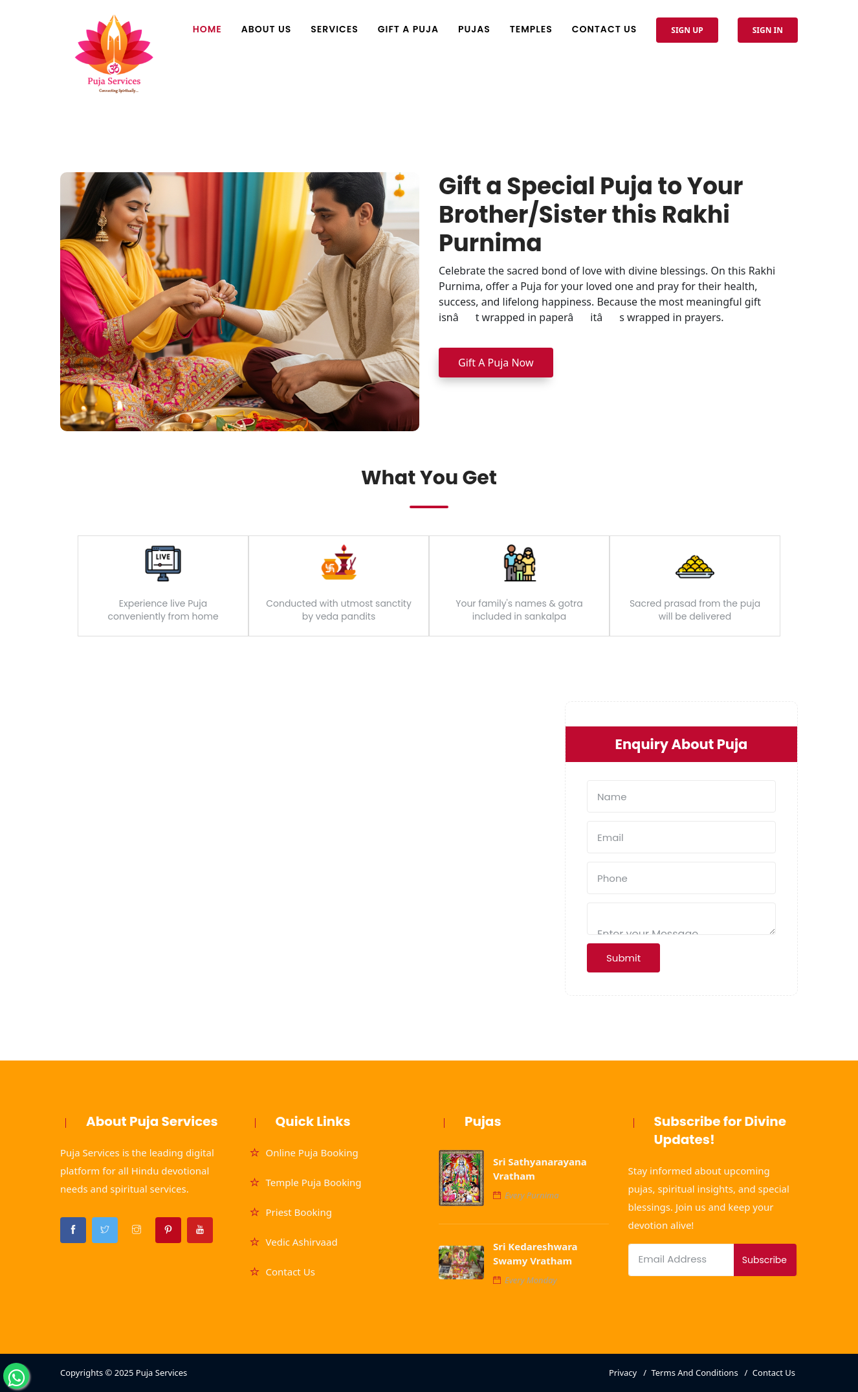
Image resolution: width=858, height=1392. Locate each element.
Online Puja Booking (312, 1152)
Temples (531, 29)
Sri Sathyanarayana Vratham (540, 1168)
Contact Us (604, 29)
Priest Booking (299, 1212)
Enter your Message (681, 919)
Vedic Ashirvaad (302, 1241)
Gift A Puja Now (496, 362)
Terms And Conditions (694, 1372)
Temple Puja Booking (314, 1182)
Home (207, 29)
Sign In (768, 30)
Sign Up (687, 30)
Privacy (623, 1372)
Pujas (474, 29)
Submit (623, 958)
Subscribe (764, 1259)
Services (334, 29)
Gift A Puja (408, 29)
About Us (266, 29)
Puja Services (162, 1372)
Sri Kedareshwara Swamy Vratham (535, 1253)
